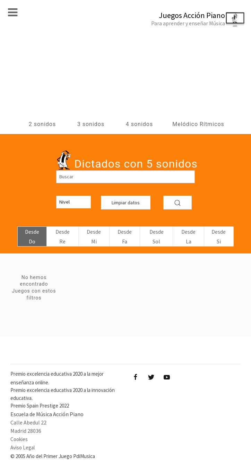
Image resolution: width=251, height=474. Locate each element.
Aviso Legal (22, 447)
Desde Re (62, 236)
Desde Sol (156, 236)
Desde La (188, 236)
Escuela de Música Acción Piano (47, 414)
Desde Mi (94, 236)
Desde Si (218, 236)
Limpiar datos (126, 202)
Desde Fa (125, 236)
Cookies (19, 439)
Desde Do (32, 236)
